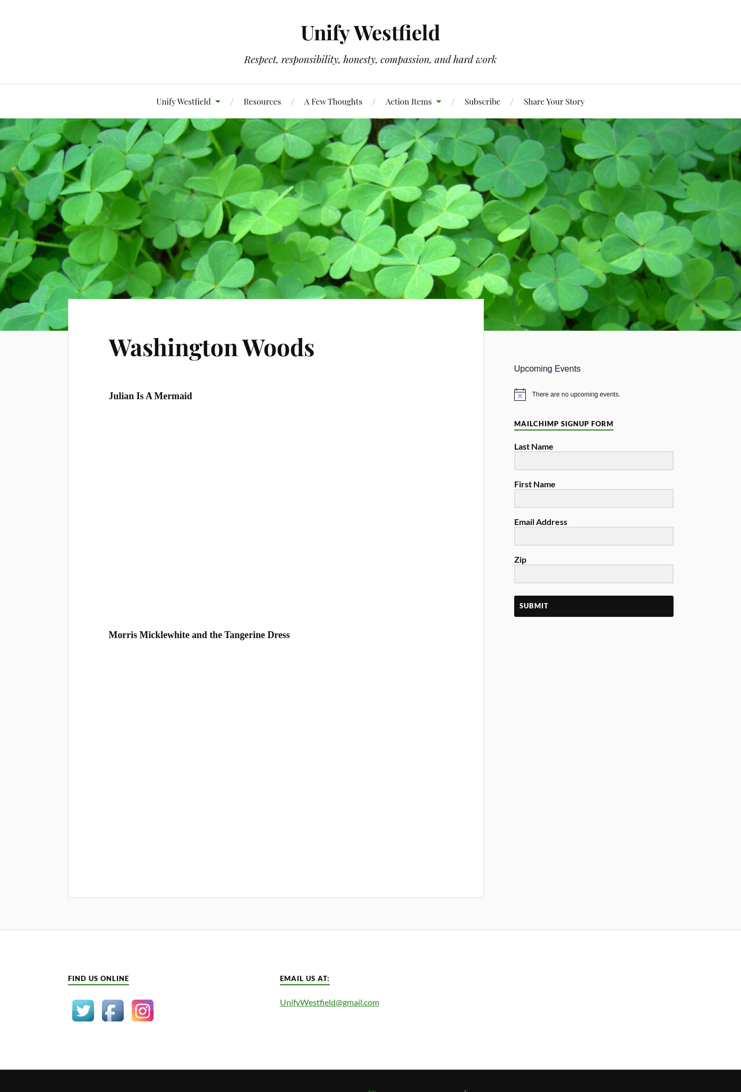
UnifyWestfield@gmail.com (329, 1002)
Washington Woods (211, 346)
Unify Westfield (370, 32)
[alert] (594, 394)
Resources (262, 101)
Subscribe (483, 101)
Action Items (409, 101)
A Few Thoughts (333, 101)
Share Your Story (554, 101)
